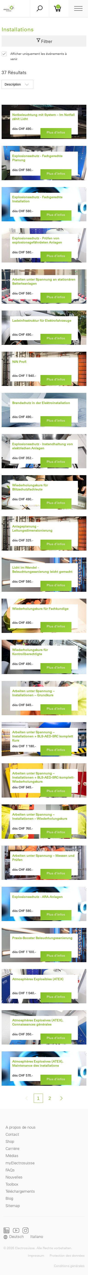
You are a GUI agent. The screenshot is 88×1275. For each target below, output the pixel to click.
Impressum (36, 1256)
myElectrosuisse (20, 1162)
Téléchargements (20, 1191)
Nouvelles (14, 1177)
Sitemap (13, 1205)
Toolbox (12, 1184)
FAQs (10, 1170)
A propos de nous (21, 1127)
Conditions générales (69, 1266)
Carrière (12, 1148)
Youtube (16, 1230)
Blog (9, 1198)
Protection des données (67, 1256)
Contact (12, 1134)
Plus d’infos (56, 132)
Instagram (25, 1230)
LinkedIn (6, 1230)
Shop (10, 1141)
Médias (12, 1155)
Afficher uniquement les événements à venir (38, 56)
